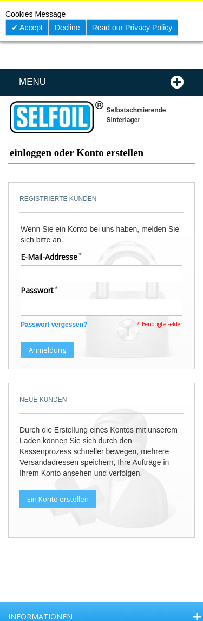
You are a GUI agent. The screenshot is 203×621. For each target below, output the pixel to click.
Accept (30, 27)
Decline (67, 27)
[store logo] (55, 117)
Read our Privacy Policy (132, 27)
